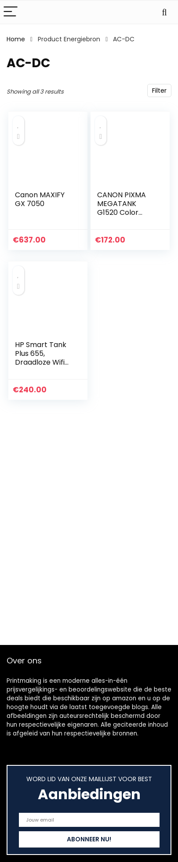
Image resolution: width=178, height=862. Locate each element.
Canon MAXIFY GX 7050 (40, 199)
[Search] (164, 12)
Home (16, 39)
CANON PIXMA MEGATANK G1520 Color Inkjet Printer (121, 208)
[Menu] (10, 12)
